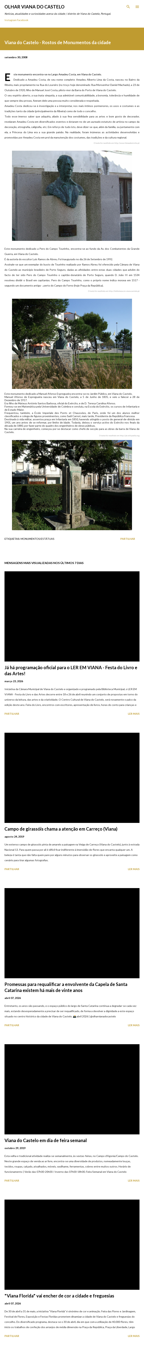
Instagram (10, 20)
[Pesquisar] (128, 7)
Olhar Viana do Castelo (34, 6)
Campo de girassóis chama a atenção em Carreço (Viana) (60, 829)
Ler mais (134, 713)
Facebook (22, 20)
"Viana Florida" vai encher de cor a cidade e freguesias (59, 1295)
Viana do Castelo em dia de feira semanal (45, 1140)
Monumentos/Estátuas (37, 538)
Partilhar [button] (127, 538)
